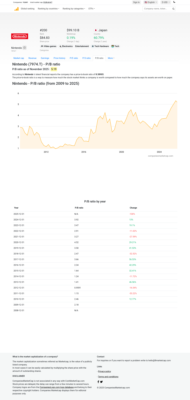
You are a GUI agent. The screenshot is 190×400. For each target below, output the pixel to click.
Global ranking (27, 8)
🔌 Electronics (66, 46)
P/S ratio (86, 58)
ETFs (91, 8)
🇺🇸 (150, 2)
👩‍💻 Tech (115, 46)
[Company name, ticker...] (158, 8)
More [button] (110, 58)
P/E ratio (74, 58)
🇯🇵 (100, 30)
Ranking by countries (48, 8)
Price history (59, 58)
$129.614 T (47, 2)
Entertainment (82, 46)
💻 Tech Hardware (100, 46)
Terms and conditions (108, 376)
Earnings (45, 58)
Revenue (32, 58)
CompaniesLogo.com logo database (57, 387)
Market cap (18, 58)
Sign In (136, 2)
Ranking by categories (73, 8)
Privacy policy (104, 371)
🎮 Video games (48, 46)
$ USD (165, 2)
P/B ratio (99, 58)
